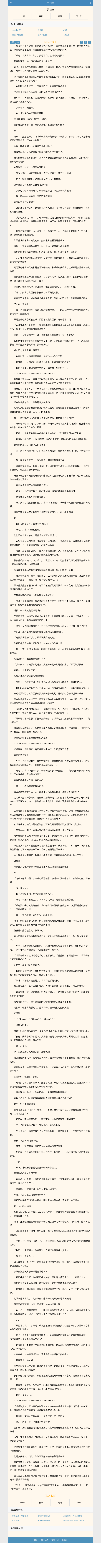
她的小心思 (16, 30)
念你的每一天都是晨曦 (72, 1516)
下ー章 (79, 16)
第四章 (50, 3)
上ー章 (22, 16)
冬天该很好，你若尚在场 (73, 1520)
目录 (41, 16)
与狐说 (66, 35)
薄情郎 (40, 30)
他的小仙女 (42, 35)
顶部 (64, 1540)
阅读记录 (44, 1540)
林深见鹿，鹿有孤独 (20, 1516)
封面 (60, 16)
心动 (65, 30)
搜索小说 (55, 1540)
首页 (36, 1540)
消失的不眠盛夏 (44, 1520)
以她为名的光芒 (44, 1516)
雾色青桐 (15, 1520)
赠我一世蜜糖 (17, 35)
